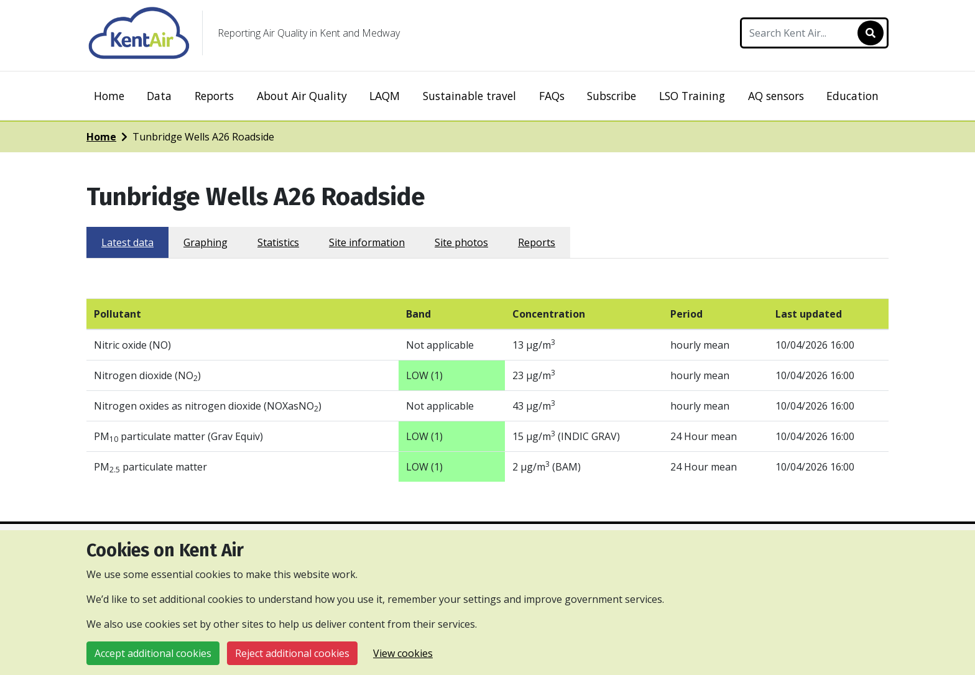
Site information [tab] (367, 242)
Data (159, 95)
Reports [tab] (536, 242)
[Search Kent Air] (814, 32)
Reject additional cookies (292, 653)
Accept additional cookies (153, 653)
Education (852, 95)
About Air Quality (302, 95)
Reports (214, 95)
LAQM (384, 95)
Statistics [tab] (278, 242)
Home (109, 95)
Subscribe (611, 95)
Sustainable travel (469, 95)
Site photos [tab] (461, 242)
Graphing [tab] (205, 242)
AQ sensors (776, 95)
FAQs (552, 95)
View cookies (403, 653)
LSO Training (692, 95)
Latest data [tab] (127, 242)
